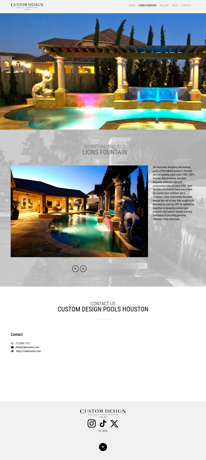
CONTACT (186, 5)
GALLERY (164, 5)
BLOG (175, 5)
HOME (132, 5)
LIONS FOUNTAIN (147, 5)
